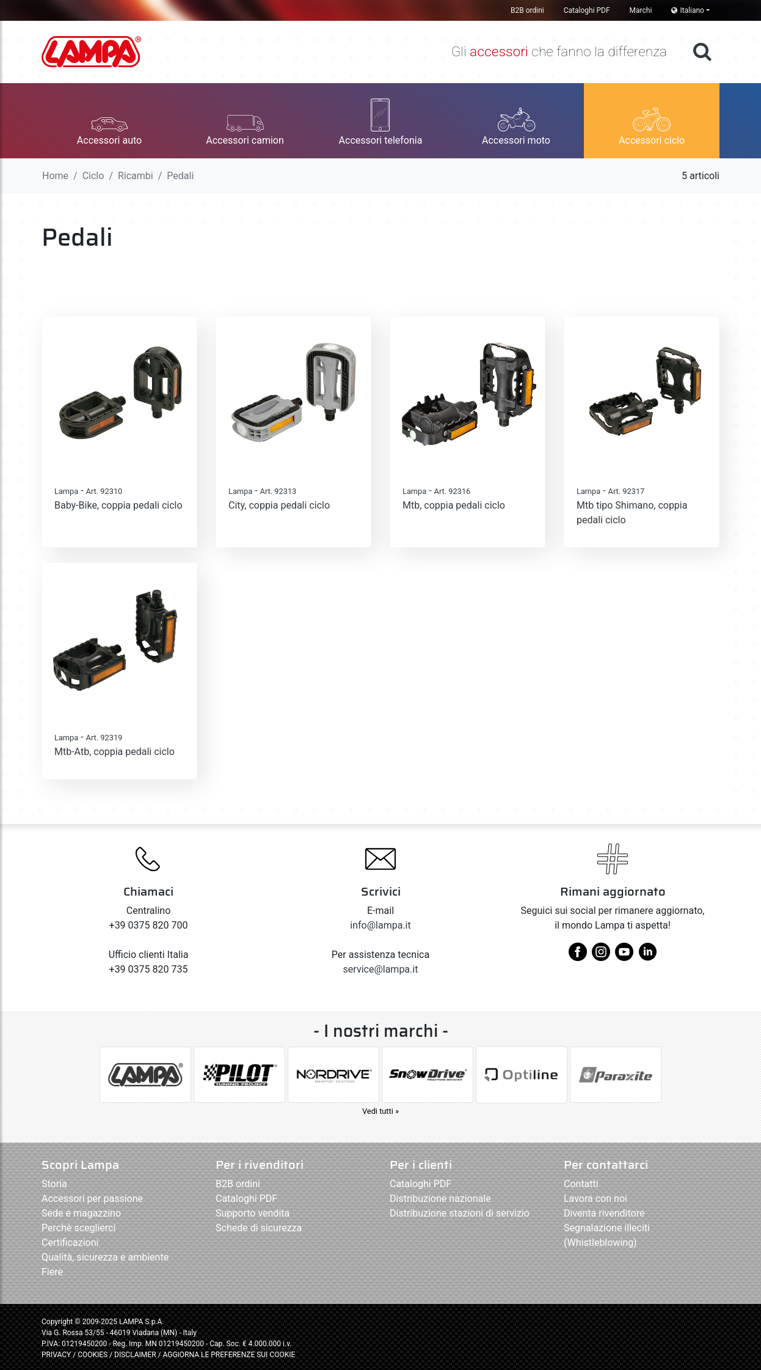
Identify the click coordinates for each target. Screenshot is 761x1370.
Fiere (52, 1272)
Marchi (641, 10)
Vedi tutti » (380, 1111)
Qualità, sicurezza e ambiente (105, 1257)
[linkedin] (647, 956)
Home (55, 176)
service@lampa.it (380, 969)
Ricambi (135, 176)
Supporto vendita (252, 1213)
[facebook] (578, 956)
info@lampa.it (380, 925)
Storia (54, 1184)
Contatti (581, 1184)
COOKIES (92, 1354)
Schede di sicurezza (259, 1228)
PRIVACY (56, 1354)
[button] (109, 120)
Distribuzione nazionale (440, 1198)
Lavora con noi (595, 1198)
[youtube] (624, 956)
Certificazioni (70, 1242)
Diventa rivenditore (604, 1213)
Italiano (687, 10)
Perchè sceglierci (78, 1228)
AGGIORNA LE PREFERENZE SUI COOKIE (228, 1354)
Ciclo (93, 176)
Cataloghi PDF (587, 10)
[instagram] (601, 956)
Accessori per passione (92, 1198)
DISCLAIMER (136, 1354)
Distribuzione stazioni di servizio (460, 1213)
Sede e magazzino (81, 1213)
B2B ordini (527, 10)
